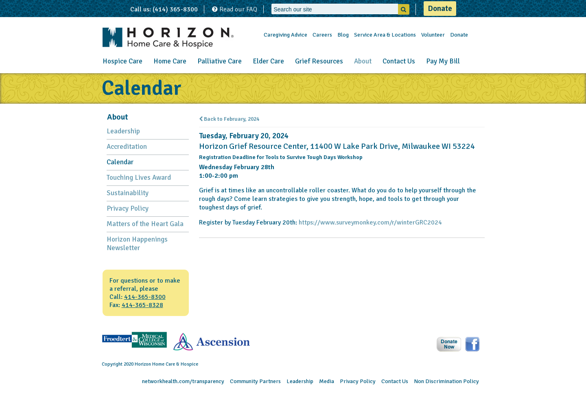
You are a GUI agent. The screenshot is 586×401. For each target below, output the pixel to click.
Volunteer (433, 34)
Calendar (120, 162)
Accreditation (127, 146)
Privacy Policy (128, 208)
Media (326, 381)
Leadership (123, 131)
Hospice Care (122, 61)
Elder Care (268, 61)
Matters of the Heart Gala (145, 224)
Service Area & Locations (385, 34)
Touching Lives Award (139, 177)
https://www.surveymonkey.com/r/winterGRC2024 (370, 222)
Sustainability (128, 193)
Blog (343, 34)
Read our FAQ (234, 9)
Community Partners (255, 381)
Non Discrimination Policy (446, 381)
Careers (322, 34)
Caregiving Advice (285, 34)
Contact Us (399, 61)
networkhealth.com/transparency (183, 381)
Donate (440, 8)
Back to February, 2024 (229, 119)
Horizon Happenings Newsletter (137, 243)
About (363, 61)
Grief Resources (319, 61)
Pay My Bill (443, 61)
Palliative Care (219, 61)
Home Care (169, 61)
